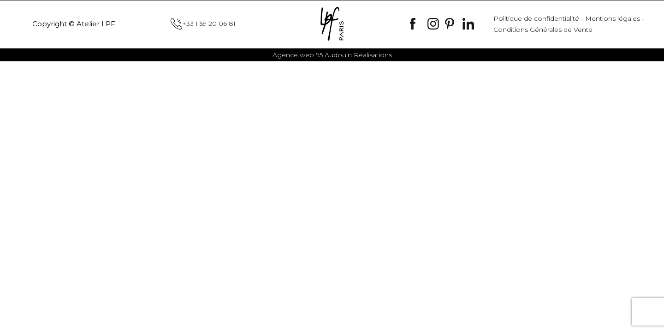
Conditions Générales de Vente (543, 29)
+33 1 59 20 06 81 (203, 24)
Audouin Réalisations (332, 55)
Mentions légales (612, 18)
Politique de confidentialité (536, 18)
